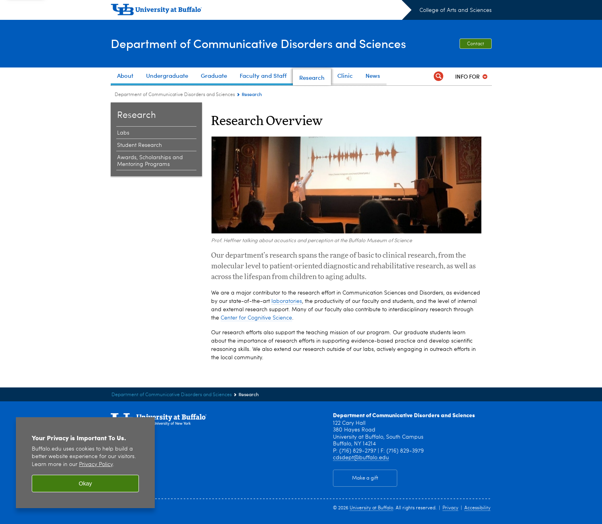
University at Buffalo (371, 508)
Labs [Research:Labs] (123, 133)
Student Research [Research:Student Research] (139, 145)
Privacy (450, 508)
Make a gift (365, 478)
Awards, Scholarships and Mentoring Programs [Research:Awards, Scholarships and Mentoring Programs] (150, 161)
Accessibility (477, 508)
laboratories (286, 301)
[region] (85, 462)
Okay (85, 483)
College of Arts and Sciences (455, 10)
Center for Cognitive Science (256, 318)
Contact (475, 44)
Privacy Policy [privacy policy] (96, 465)
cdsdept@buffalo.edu (361, 457)
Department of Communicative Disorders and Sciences (258, 43)
